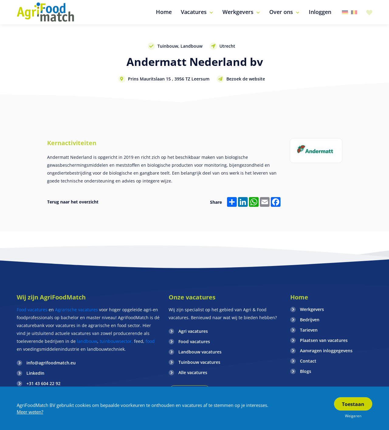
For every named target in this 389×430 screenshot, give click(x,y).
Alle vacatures (192, 372)
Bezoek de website (245, 79)
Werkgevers (312, 309)
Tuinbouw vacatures (199, 362)
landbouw (87, 341)
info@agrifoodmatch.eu (51, 363)
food (150, 341)
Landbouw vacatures (200, 352)
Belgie (354, 12)
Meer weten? (30, 412)
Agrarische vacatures (77, 309)
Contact (308, 361)
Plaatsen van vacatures (324, 340)
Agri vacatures (193, 331)
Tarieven (309, 330)
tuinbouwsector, (116, 341)
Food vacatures (32, 309)
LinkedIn (35, 373)
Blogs (305, 371)
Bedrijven (309, 319)
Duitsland (345, 12)
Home (299, 297)
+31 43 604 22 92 (43, 383)
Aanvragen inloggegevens (326, 350)
